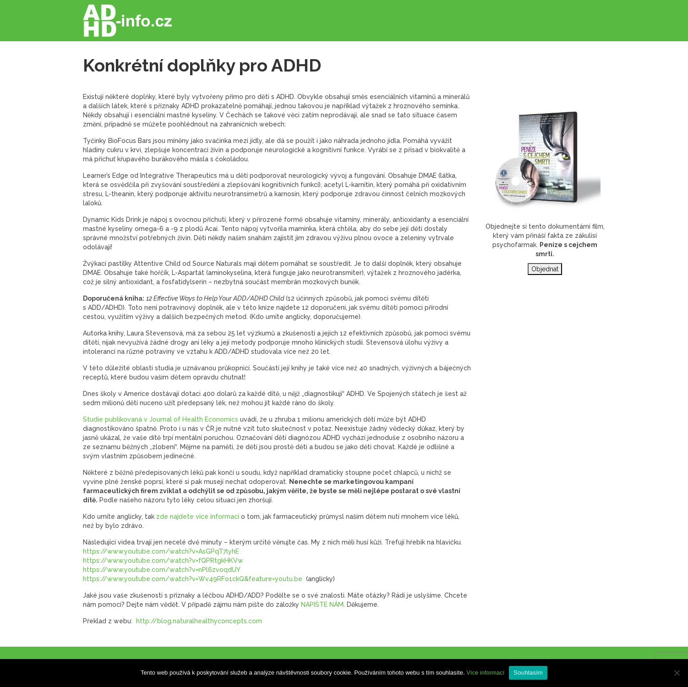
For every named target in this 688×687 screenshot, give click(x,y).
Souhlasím (528, 672)
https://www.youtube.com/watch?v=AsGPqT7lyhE (161, 551)
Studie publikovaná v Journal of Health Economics (160, 419)
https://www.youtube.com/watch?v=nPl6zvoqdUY (161, 569)
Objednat (544, 269)
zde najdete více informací (197, 516)
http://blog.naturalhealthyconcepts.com (199, 621)
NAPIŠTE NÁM (322, 604)
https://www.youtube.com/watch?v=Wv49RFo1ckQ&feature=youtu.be (192, 579)
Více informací (485, 672)
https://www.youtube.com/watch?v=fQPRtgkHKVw (163, 560)
